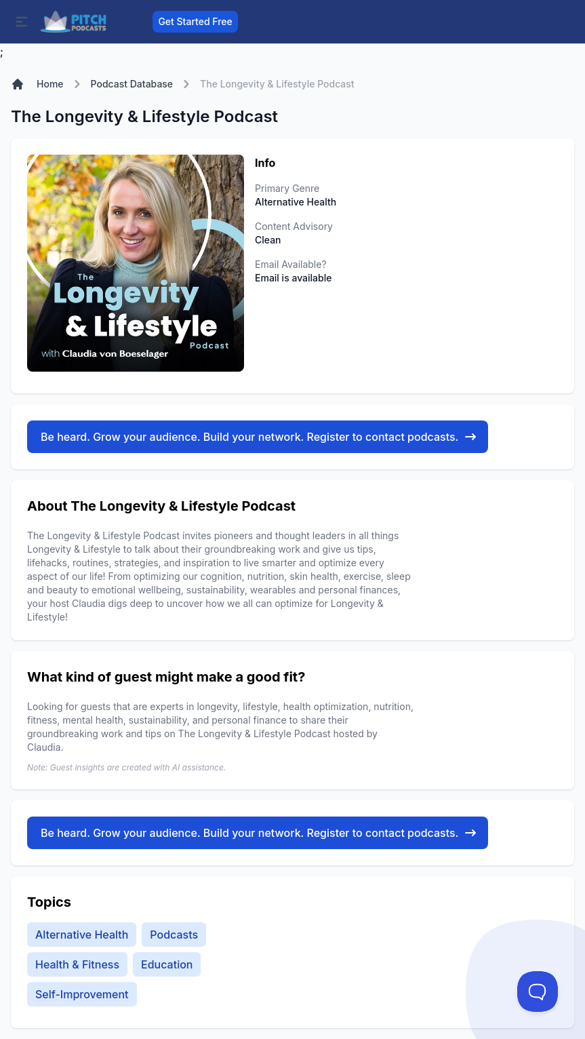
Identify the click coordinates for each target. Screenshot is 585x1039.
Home (50, 84)
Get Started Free (195, 21)
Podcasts (174, 934)
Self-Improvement (82, 994)
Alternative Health (81, 934)
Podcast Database (132, 84)
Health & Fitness (77, 964)
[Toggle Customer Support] (537, 991)
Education (167, 964)
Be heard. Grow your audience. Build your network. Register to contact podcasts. (259, 437)
